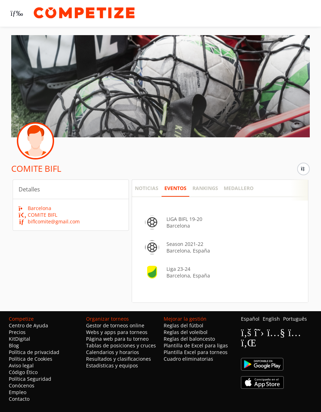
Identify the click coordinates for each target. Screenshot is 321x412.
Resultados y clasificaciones (118, 358)
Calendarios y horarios (112, 352)
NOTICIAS (146, 188)
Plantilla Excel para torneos (196, 352)
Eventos (175, 188)
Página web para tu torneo (117, 338)
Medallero (239, 188)
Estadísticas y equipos (112, 365)
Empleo (17, 392)
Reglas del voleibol (186, 332)
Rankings (205, 188)
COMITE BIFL (38, 214)
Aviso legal (21, 365)
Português (295, 318)
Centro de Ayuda (28, 325)
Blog (14, 345)
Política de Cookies (30, 358)
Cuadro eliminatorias (188, 358)
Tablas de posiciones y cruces (121, 345)
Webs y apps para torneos (117, 332)
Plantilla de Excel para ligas (196, 345)
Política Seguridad (30, 378)
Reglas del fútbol (183, 325)
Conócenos (21, 385)
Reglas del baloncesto (189, 338)
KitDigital (19, 338)
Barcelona (35, 208)
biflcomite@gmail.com (49, 221)
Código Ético (23, 372)
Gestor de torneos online (115, 325)
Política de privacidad (34, 352)
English (271, 318)
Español (250, 318)
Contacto (19, 398)
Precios (17, 332)
